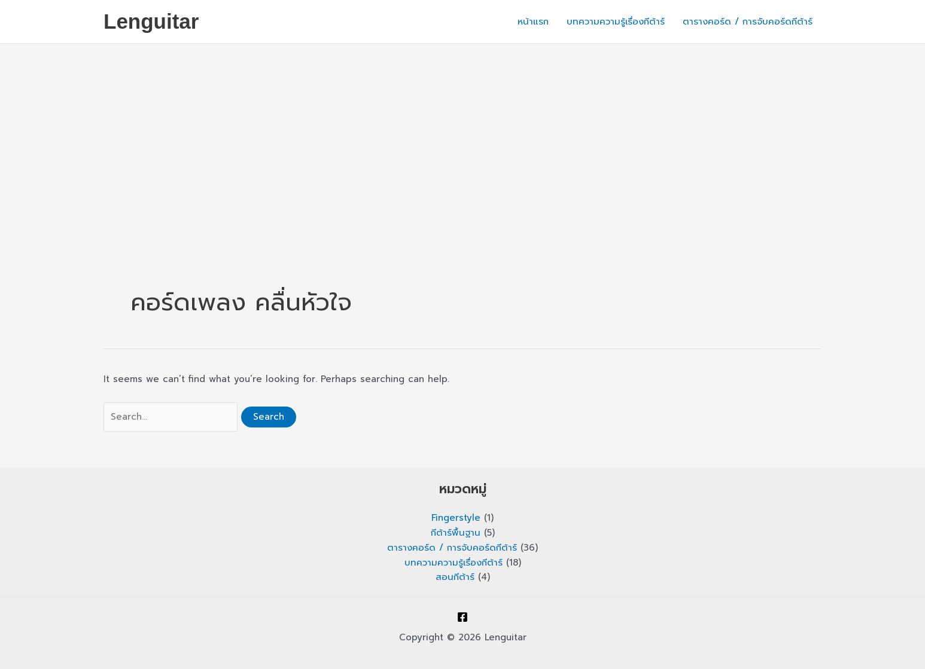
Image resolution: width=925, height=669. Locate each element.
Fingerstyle (455, 517)
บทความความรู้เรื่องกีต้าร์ (616, 21)
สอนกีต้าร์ (455, 577)
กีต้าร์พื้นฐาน (455, 532)
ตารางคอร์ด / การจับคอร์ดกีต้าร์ (748, 21)
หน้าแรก (533, 21)
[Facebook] (462, 617)
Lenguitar (151, 21)
